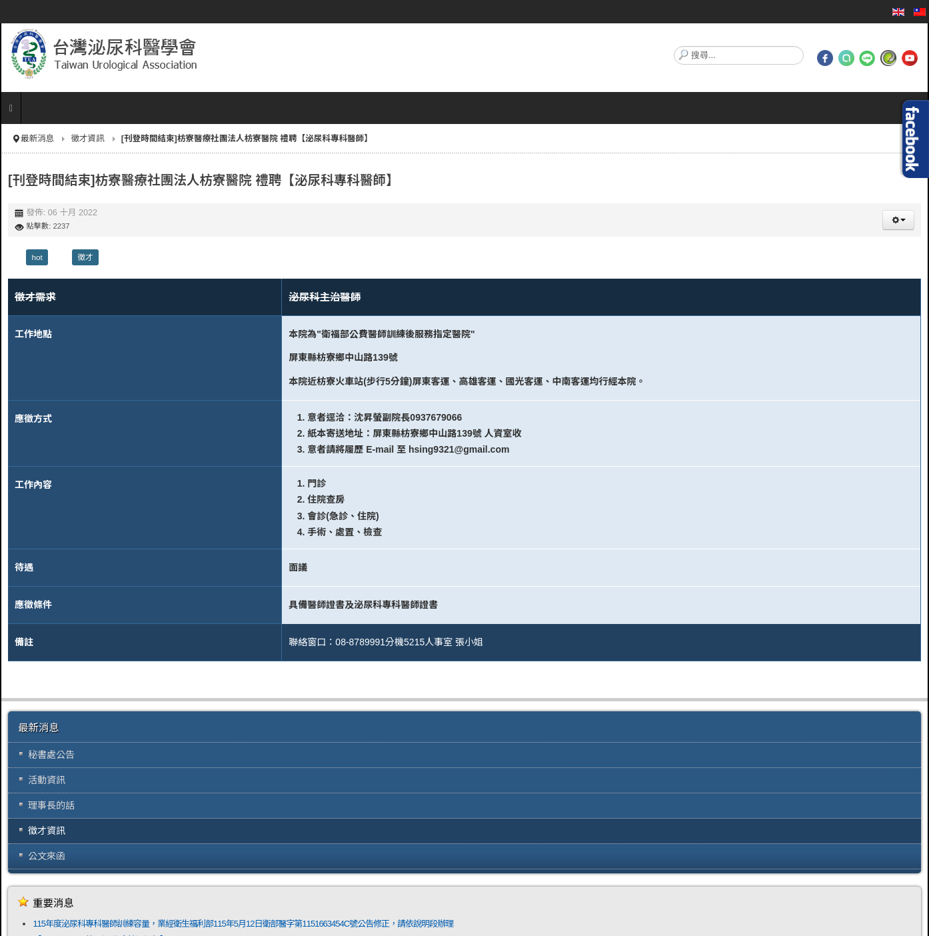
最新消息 (37, 138)
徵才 (85, 257)
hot (36, 257)
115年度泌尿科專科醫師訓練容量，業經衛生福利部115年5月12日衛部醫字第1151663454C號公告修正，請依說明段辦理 (243, 924)
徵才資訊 (87, 138)
